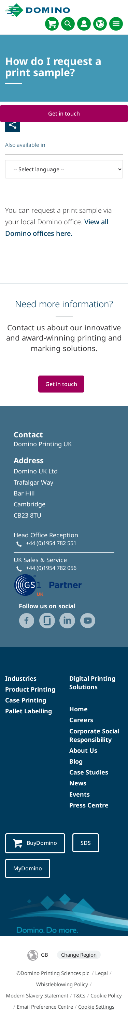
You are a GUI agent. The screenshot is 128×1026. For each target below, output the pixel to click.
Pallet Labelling (28, 711)
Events (79, 794)
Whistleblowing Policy (62, 984)
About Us (83, 750)
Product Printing (30, 689)
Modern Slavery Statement (37, 995)
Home (78, 709)
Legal (101, 973)
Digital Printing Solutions (92, 682)
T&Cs (79, 995)
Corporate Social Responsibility (94, 735)
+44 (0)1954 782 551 (51, 543)
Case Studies (88, 772)
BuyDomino (35, 843)
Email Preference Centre (45, 1006)
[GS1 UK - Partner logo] (48, 584)
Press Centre (89, 805)
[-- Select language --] (64, 169)
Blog (76, 761)
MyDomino (27, 868)
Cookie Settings (96, 1006)
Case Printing (25, 700)
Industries (21, 678)
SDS (86, 843)
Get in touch (64, 113)
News (77, 783)
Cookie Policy (106, 995)
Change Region (79, 954)
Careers (81, 720)
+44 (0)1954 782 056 (51, 568)
